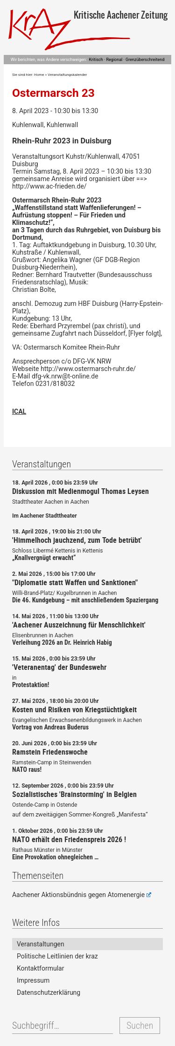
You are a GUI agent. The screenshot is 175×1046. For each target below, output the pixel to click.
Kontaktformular (40, 968)
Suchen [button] (139, 1025)
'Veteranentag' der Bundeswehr (59, 667)
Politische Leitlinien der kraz (57, 956)
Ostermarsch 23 (53, 93)
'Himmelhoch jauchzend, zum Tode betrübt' (77, 540)
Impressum (33, 980)
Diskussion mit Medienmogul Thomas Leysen (80, 491)
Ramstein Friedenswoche (50, 752)
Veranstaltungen (40, 944)
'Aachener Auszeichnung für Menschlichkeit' (79, 625)
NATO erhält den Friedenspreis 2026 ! (69, 839)
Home (39, 75)
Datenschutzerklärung (48, 992)
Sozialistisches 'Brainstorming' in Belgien (74, 794)
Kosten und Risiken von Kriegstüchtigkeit (74, 709)
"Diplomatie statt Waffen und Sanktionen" (75, 582)
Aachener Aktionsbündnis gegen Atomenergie (81, 894)
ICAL (19, 411)
